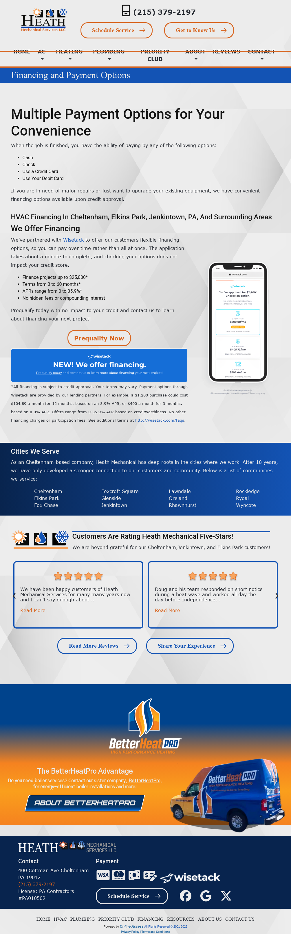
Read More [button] (32, 610)
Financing (149, 919)
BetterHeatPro (144, 781)
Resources (180, 919)
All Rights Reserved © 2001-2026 (165, 926)
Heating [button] (69, 51)
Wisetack (73, 239)
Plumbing (81, 919)
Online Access (132, 926)
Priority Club (155, 55)
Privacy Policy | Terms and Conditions (145, 931)
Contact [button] (261, 51)
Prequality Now (99, 338)
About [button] (195, 51)
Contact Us (239, 919)
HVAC (59, 919)
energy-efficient (57, 787)
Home (43, 919)
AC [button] (41, 51)
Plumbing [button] (109, 51)
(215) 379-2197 (164, 12)
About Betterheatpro (84, 802)
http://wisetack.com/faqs (159, 420)
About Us (209, 919)
